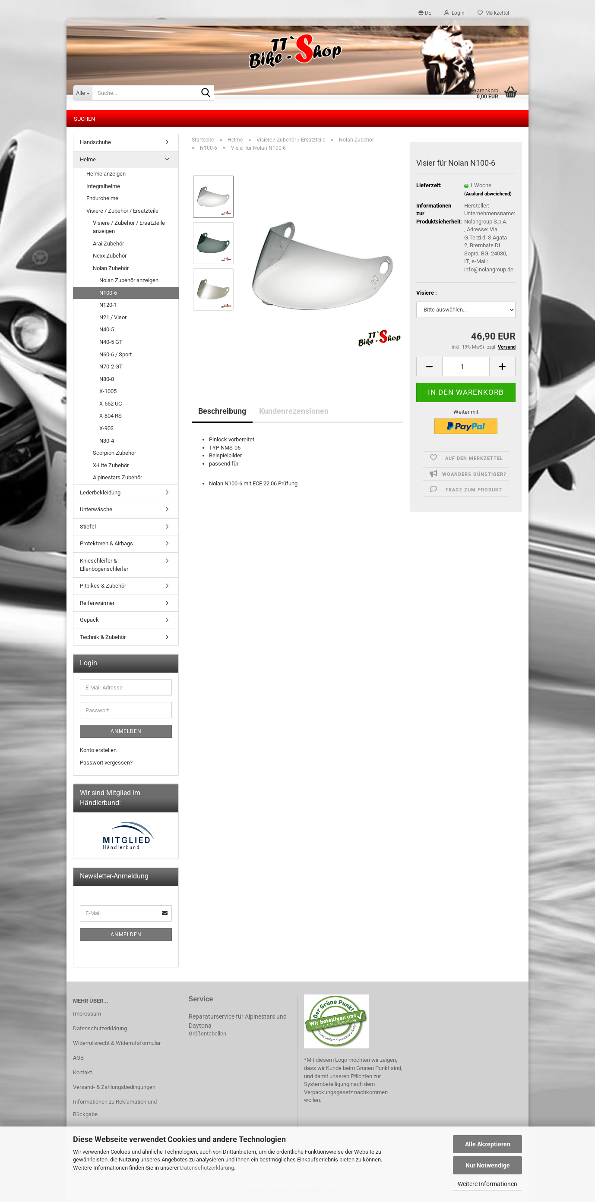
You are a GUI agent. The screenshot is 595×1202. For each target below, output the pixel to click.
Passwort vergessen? (106, 762)
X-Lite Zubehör (111, 465)
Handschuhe (95, 142)
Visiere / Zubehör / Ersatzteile (122, 211)
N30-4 (106, 440)
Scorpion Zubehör (114, 453)
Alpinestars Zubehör (117, 477)
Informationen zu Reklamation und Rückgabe (115, 1108)
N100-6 (108, 292)
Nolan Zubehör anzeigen (128, 280)
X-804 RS (110, 415)
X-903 (106, 428)
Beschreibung (222, 410)
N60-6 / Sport (115, 354)
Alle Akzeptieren (487, 1144)
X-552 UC (110, 403)
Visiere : (426, 292)
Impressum (87, 1013)
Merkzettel (493, 13)
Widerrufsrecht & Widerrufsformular (117, 1043)
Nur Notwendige (487, 1165)
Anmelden (126, 731)
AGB (78, 1057)
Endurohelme (102, 198)
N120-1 (108, 305)
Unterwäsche (96, 509)
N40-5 (106, 329)
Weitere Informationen (487, 1183)
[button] (425, 12)
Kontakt (82, 1072)
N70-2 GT (111, 366)
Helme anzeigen (106, 173)
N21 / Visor (113, 317)
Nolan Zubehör (111, 268)
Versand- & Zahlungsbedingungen (114, 1087)
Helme (88, 159)
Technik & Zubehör (103, 637)
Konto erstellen (98, 750)
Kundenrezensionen (294, 410)
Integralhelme (103, 186)
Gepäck (89, 620)
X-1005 (108, 391)
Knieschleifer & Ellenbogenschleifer (104, 564)
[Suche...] (82, 93)
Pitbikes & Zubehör (103, 585)
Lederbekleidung (100, 492)
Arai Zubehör (108, 243)
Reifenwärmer (97, 603)
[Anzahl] (466, 366)
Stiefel (88, 526)
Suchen (84, 119)
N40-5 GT (111, 342)
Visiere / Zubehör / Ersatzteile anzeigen (129, 227)
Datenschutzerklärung (207, 1167)
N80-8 (106, 379)
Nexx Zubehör (110, 255)
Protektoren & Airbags (106, 543)
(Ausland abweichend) (488, 194)
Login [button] (454, 13)
